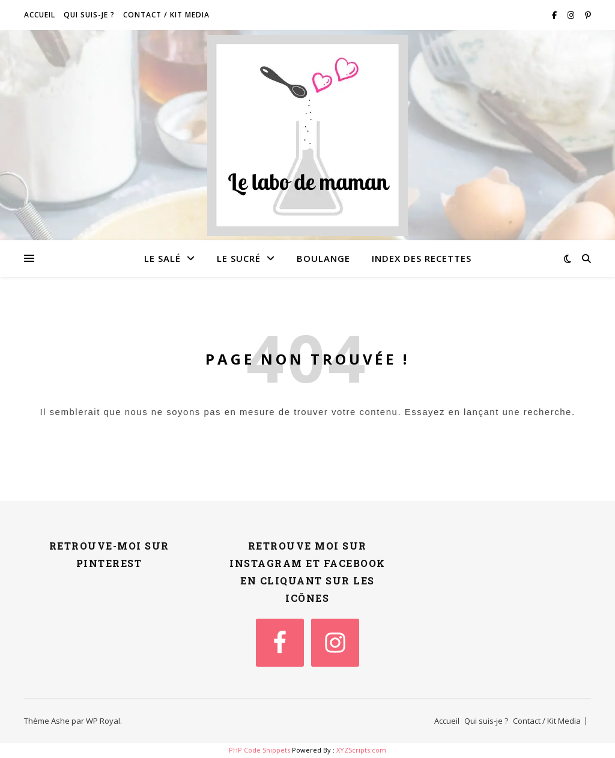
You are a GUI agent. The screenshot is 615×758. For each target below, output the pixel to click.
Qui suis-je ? (89, 15)
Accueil (39, 15)
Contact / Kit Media (166, 15)
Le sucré (239, 258)
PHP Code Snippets (259, 749)
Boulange (323, 258)
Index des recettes (421, 258)
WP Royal (103, 720)
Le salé (162, 258)
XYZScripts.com (361, 749)
